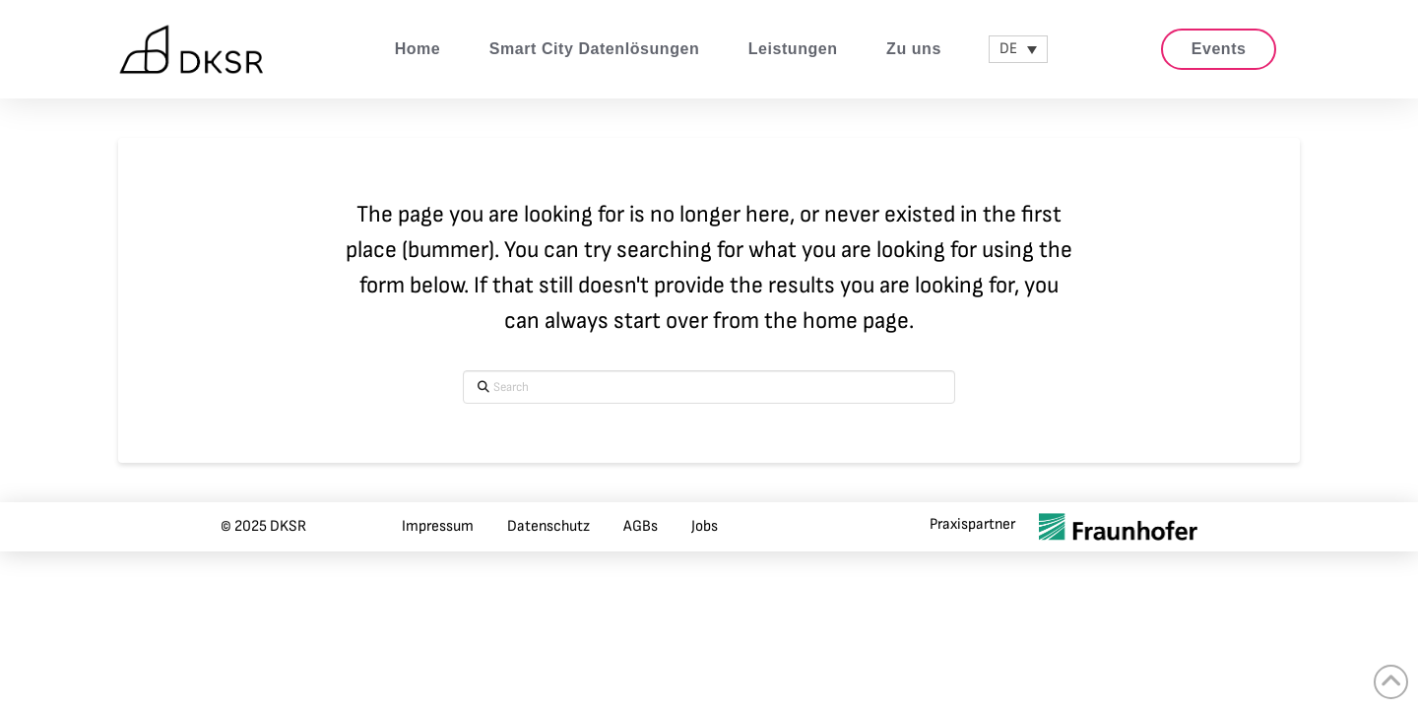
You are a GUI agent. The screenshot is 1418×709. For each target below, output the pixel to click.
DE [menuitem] (1008, 48)
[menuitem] (1018, 49)
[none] (1018, 49)
